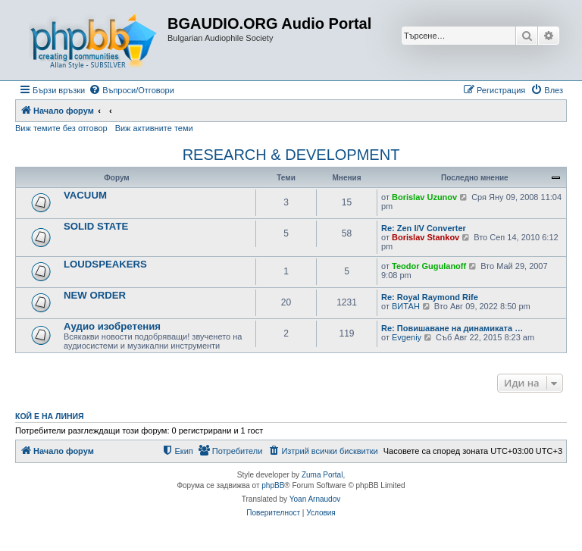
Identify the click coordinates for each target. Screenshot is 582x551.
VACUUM (85, 195)
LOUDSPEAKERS (105, 264)
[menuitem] (131, 90)
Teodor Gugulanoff (429, 266)
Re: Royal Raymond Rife (429, 297)
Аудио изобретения (112, 326)
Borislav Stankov (425, 237)
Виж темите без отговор (61, 128)
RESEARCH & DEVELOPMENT (291, 154)
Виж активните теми (154, 128)
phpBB (272, 485)
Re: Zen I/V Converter (423, 228)
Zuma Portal (322, 475)
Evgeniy (406, 337)
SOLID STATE (96, 226)
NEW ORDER (95, 295)
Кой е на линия (49, 416)
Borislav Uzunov (424, 197)
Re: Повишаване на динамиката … (452, 328)
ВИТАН (406, 306)
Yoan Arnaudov (314, 499)
